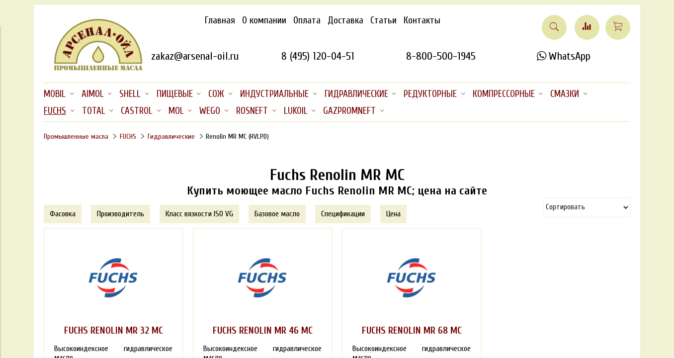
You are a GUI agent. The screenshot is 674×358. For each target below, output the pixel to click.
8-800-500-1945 (441, 56)
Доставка (345, 20)
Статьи (383, 20)
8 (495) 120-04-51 (317, 56)
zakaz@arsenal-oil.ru (195, 56)
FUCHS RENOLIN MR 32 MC (113, 330)
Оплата (307, 20)
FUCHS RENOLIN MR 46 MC (263, 330)
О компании (264, 20)
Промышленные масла (76, 136)
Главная (220, 20)
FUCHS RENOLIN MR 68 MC (412, 330)
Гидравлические (171, 136)
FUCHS (128, 136)
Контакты (422, 20)
